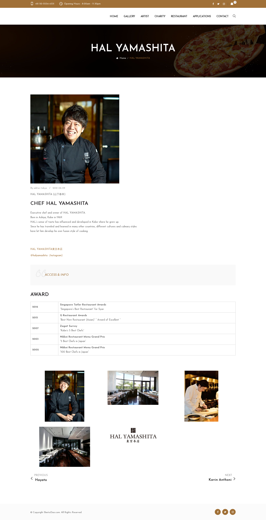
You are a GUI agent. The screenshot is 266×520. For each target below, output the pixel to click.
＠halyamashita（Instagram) (46, 255)
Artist (145, 16)
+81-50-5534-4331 (44, 4)
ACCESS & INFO (57, 275)
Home (114, 16)
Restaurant (179, 16)
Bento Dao (47, 16)
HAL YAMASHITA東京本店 (46, 249)
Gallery (129, 16)
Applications (202, 16)
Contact (222, 16)
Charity (160, 16)
